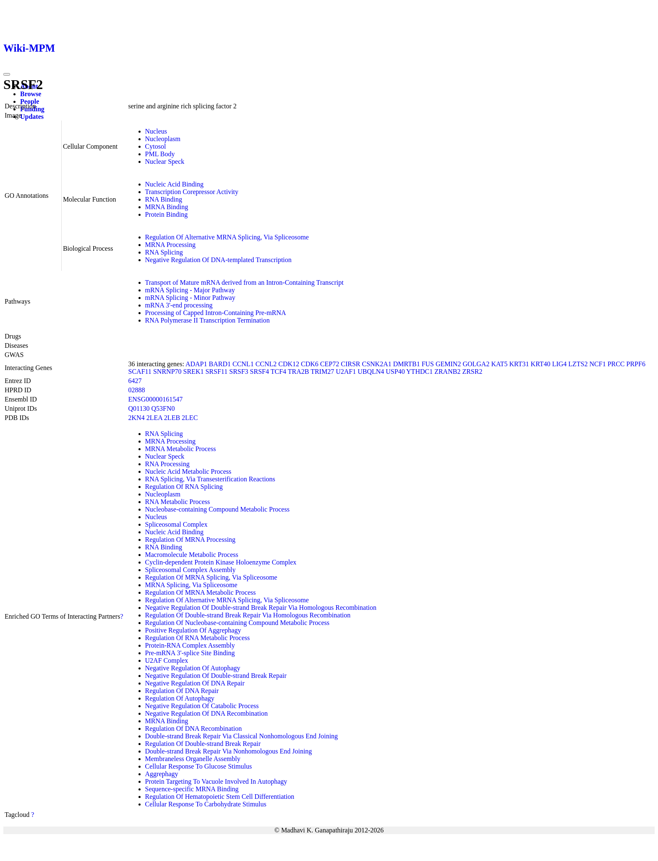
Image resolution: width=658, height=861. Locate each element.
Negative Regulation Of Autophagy (192, 668)
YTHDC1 (419, 371)
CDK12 (288, 364)
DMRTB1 (406, 364)
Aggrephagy (161, 773)
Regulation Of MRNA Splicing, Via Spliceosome (211, 577)
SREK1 (193, 371)
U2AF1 (346, 371)
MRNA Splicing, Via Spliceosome (191, 584)
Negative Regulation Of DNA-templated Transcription (218, 259)
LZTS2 (578, 364)
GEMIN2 (448, 364)
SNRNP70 (167, 371)
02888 (136, 390)
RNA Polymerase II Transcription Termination (207, 320)
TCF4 (278, 371)
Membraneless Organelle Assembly (192, 758)
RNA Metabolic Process (177, 501)
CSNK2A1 (376, 364)
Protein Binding (166, 214)
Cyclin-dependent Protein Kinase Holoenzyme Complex (221, 562)
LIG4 (559, 364)
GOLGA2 (475, 364)
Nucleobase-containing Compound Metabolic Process (217, 509)
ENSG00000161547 (155, 399)
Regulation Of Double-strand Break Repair (203, 743)
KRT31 (519, 364)
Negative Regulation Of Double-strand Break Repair (216, 675)
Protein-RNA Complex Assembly (190, 645)
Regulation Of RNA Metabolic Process (197, 637)
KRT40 (541, 364)
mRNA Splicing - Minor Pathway (190, 297)
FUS (428, 364)
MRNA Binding (166, 206)
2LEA (154, 417)
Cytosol (155, 146)
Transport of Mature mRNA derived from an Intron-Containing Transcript (244, 282)
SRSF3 (238, 371)
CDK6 (310, 364)
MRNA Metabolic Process (180, 448)
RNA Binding (163, 199)
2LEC (190, 417)
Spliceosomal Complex (176, 524)
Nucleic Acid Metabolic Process (188, 471)
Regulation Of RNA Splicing (184, 486)
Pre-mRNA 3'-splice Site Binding (190, 652)
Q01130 (139, 408)
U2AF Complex (166, 660)
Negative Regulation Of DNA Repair (195, 683)
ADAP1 (196, 364)
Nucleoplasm (162, 138)
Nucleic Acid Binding (174, 184)
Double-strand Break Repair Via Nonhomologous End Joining (228, 751)
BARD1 (220, 364)
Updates (32, 116)
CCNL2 (266, 364)
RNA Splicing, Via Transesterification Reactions (210, 479)
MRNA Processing (170, 244)
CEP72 (329, 364)
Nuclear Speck (165, 161)
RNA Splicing (164, 252)
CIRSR (350, 364)
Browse (30, 93)
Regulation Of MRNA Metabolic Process (200, 592)
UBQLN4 (371, 371)
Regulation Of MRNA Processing (190, 539)
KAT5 (499, 364)
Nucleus (156, 131)
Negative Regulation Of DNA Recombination (206, 713)
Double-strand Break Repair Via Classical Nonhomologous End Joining (241, 736)
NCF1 (598, 364)
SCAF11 (139, 371)
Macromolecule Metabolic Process (191, 554)
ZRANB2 (447, 371)
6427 (135, 380)
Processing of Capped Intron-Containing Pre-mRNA (215, 312)
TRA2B (298, 371)
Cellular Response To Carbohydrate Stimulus (205, 804)
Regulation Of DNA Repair (182, 690)
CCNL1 (243, 364)
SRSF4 (259, 371)
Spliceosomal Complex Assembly (190, 569)
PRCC (616, 364)
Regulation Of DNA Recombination (193, 728)
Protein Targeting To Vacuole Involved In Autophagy (216, 781)
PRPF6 (636, 364)
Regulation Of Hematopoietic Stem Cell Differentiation (220, 796)
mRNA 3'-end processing (179, 305)
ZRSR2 (472, 371)
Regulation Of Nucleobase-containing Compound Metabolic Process (237, 622)
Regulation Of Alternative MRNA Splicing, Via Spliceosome (227, 237)
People (29, 101)
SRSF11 (216, 371)
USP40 (395, 371)
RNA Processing (167, 463)
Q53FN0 (163, 408)
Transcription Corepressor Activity (192, 191)
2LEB (172, 417)
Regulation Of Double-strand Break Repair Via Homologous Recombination (248, 615)
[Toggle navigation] (6, 74)
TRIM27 (322, 371)
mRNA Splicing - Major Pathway (190, 290)
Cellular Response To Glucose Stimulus (198, 766)
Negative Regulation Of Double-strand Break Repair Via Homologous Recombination (261, 607)
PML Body (160, 154)
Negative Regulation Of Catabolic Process (202, 705)
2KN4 (136, 417)
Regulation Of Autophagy (179, 698)
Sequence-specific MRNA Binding (192, 789)
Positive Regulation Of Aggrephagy (193, 630)
